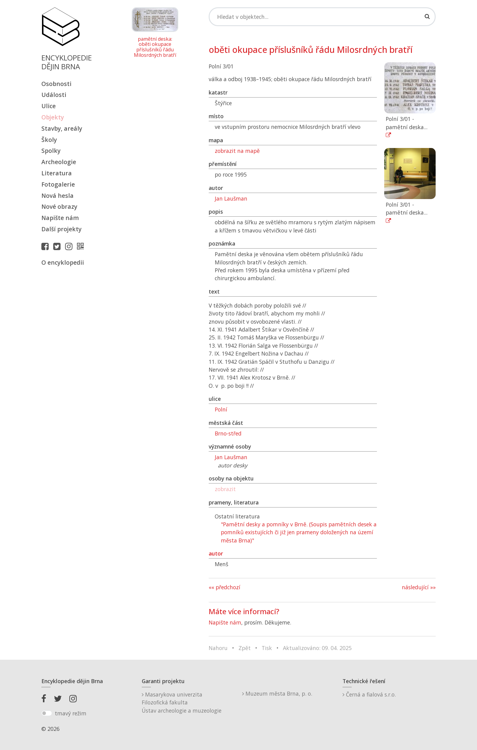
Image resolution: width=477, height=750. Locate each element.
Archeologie (58, 162)
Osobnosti (56, 84)
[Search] (322, 16)
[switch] (46, 713)
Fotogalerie (58, 184)
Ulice (48, 106)
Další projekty (61, 229)
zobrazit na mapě (237, 150)
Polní (221, 409)
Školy (49, 140)
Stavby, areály (61, 128)
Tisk (267, 648)
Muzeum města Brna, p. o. (277, 693)
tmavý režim (70, 713)
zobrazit (225, 489)
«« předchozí (224, 587)
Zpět (244, 648)
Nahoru (218, 648)
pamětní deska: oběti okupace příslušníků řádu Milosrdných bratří (155, 47)
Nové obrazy (59, 206)
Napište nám (60, 218)
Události (53, 95)
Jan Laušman (231, 198)
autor (216, 553)
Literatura (56, 173)
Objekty (52, 117)
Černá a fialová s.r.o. (369, 694)
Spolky (51, 150)
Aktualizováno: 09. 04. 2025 (317, 648)
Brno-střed (228, 433)
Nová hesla (57, 195)
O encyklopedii (62, 262)
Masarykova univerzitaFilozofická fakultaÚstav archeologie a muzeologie (181, 702)
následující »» (419, 587)
